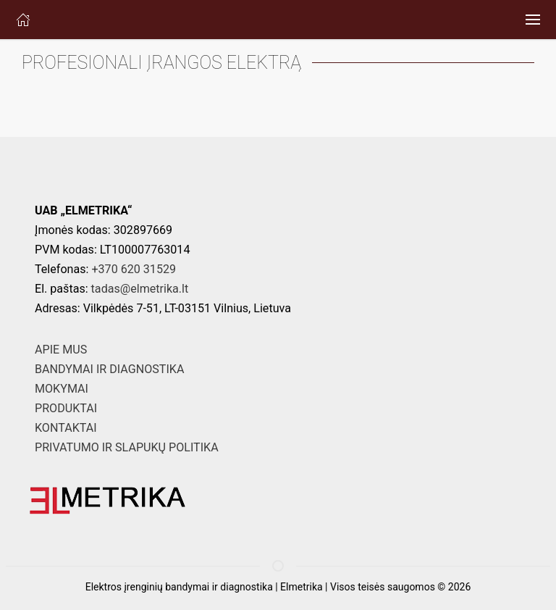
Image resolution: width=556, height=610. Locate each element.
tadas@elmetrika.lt (140, 289)
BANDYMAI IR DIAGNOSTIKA (109, 369)
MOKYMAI (61, 389)
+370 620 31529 (133, 269)
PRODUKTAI (66, 408)
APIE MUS (61, 349)
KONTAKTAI (66, 428)
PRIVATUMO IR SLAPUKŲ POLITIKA (127, 447)
